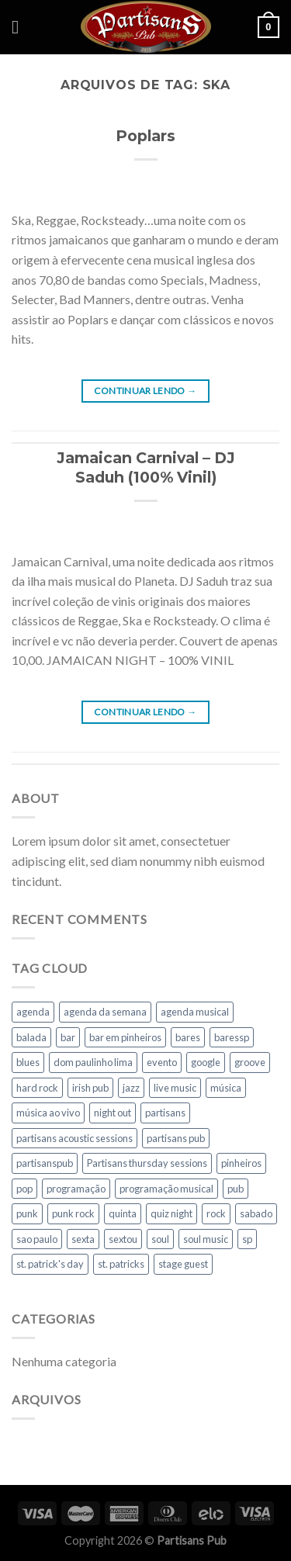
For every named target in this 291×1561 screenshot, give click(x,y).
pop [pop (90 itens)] (24, 1188)
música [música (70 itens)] (225, 1088)
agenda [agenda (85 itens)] (33, 1011)
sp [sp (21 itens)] (247, 1239)
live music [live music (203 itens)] (175, 1088)
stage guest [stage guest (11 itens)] (183, 1264)
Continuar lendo (145, 390)
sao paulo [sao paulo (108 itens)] (36, 1239)
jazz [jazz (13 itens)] (131, 1088)
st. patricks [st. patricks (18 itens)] (121, 1264)
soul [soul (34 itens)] (160, 1239)
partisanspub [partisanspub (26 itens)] (44, 1163)
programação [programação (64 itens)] (76, 1188)
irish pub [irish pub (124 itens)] (90, 1088)
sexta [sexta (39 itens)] (83, 1239)
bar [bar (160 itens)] (68, 1037)
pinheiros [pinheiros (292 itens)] (241, 1163)
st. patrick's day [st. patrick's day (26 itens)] (50, 1264)
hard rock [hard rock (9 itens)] (37, 1088)
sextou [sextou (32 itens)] (123, 1239)
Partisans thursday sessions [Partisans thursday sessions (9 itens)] (147, 1163)
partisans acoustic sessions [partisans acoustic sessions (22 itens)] (74, 1138)
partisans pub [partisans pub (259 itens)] (176, 1138)
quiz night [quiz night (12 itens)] (171, 1213)
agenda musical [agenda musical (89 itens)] (195, 1011)
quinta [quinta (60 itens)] (123, 1213)
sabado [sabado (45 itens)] (256, 1213)
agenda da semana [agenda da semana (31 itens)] (105, 1011)
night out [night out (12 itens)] (112, 1112)
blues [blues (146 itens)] (28, 1062)
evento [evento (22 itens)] (162, 1062)
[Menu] (21, 27)
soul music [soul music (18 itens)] (205, 1239)
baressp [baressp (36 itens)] (231, 1037)
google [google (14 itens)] (205, 1062)
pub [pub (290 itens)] (235, 1188)
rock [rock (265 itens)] (216, 1213)
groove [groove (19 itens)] (249, 1062)
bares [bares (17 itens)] (187, 1037)
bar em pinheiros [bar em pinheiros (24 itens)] (125, 1037)
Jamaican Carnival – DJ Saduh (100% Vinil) (146, 467)
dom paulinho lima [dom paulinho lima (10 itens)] (93, 1062)
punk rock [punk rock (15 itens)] (73, 1213)
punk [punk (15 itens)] (27, 1213)
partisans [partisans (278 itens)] (165, 1112)
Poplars (145, 135)
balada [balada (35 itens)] (31, 1037)
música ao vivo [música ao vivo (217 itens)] (48, 1112)
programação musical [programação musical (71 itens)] (166, 1188)
